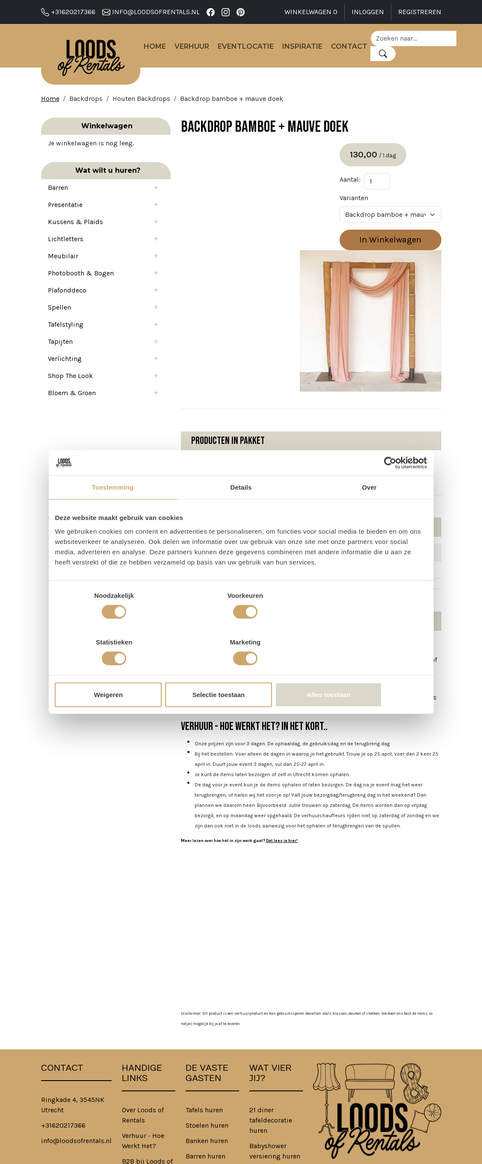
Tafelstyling (65, 340)
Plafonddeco (67, 306)
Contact (356, 48)
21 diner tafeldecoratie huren (270, 1008)
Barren (58, 203)
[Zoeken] (389, 55)
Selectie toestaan (241, 671)
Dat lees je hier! (244, 729)
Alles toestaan (366, 671)
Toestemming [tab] (113, 510)
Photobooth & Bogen (81, 289)
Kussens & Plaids (75, 237)
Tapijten (60, 357)
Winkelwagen (87, 131)
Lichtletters (65, 255)
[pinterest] (241, 12)
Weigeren (115, 671)
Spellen (59, 323)
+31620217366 (68, 12)
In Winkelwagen (395, 246)
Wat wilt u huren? (87, 186)
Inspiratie (309, 48)
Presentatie (65, 220)
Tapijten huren (208, 1060)
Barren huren (205, 1044)
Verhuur (198, 48)
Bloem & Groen (72, 409)
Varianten (363, 204)
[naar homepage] (94, 58)
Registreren (419, 12)
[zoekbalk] (420, 40)
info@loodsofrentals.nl (151, 12)
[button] (121, 203)
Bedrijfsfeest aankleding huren (269, 1095)
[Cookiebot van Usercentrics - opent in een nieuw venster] (389, 486)
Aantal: (359, 186)
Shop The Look (70, 391)
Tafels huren (204, 998)
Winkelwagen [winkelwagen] (310, 12)
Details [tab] (241, 510)
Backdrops (86, 104)
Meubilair (63, 272)
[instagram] (226, 12)
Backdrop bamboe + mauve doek (231, 104)
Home (162, 48)
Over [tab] (369, 510)
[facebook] (211, 12)
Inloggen (368, 12)
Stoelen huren (207, 1014)
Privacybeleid (142, 1101)
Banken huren (207, 1029)
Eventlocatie (253, 48)
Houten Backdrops (141, 104)
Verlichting (65, 374)
